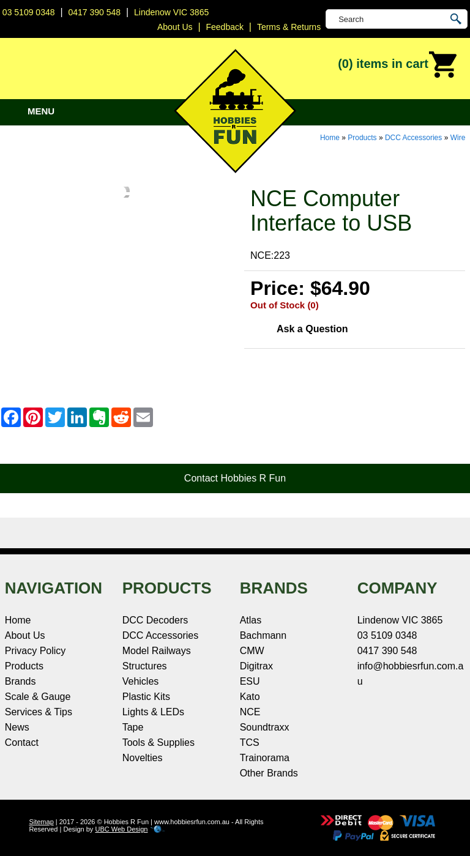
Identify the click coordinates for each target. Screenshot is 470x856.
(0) (398, 65)
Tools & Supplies (158, 742)
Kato (250, 696)
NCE (250, 712)
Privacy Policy (35, 651)
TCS (249, 742)
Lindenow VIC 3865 (171, 12)
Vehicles (140, 681)
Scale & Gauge (38, 696)
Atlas (251, 620)
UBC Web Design (121, 829)
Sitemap (41, 821)
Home (330, 137)
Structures (144, 666)
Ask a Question (312, 329)
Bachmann (263, 635)
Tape (133, 727)
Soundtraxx (264, 727)
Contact (22, 742)
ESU (250, 681)
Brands (20, 681)
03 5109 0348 (28, 12)
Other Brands (269, 773)
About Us (25, 635)
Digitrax (256, 666)
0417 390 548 (94, 12)
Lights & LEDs (153, 712)
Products (362, 137)
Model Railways (156, 651)
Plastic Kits (146, 696)
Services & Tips (38, 712)
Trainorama (264, 758)
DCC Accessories (413, 137)
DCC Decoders (155, 620)
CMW (252, 651)
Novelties (142, 758)
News (17, 727)
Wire (458, 137)
